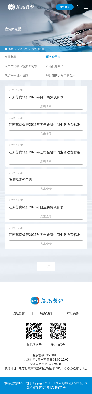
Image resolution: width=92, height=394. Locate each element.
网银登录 (65, 7)
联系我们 (46, 313)
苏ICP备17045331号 (52, 387)
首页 (10, 49)
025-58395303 (52, 364)
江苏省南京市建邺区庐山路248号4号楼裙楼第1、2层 (53, 368)
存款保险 (73, 313)
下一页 (46, 266)
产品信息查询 (55, 66)
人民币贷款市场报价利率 (21, 66)
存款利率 (10, 56)
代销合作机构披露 (16, 75)
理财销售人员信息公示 (60, 75)
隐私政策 (19, 313)
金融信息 (22, 49)
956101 (51, 355)
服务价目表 (38, 49)
